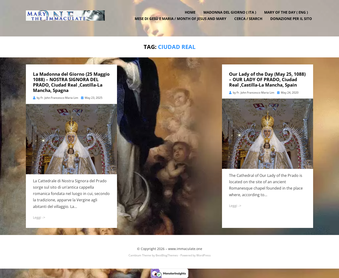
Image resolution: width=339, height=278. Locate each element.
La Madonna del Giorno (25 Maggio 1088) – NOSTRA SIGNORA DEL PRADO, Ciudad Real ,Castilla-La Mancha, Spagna (71, 82)
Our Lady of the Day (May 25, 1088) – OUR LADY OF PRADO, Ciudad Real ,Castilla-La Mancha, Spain (267, 79)
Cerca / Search (249, 21)
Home (191, 14)
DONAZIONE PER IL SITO (292, 21)
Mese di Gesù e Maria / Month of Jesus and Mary (181, 21)
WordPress (203, 255)
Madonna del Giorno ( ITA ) (231, 14)
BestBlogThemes (167, 255)
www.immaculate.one (185, 248)
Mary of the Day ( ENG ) (287, 14)
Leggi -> (39, 217)
